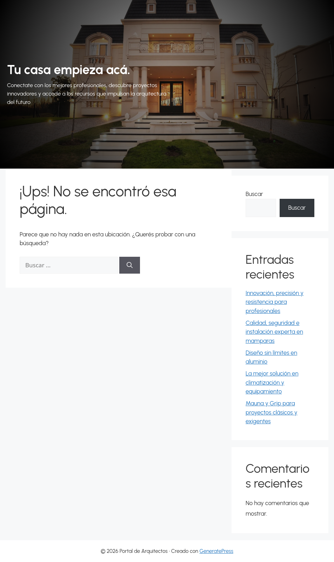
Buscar (254, 193)
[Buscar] (129, 265)
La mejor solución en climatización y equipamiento (272, 382)
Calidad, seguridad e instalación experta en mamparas (274, 331)
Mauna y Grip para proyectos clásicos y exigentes (272, 412)
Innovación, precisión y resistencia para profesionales (274, 301)
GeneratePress (216, 551)
